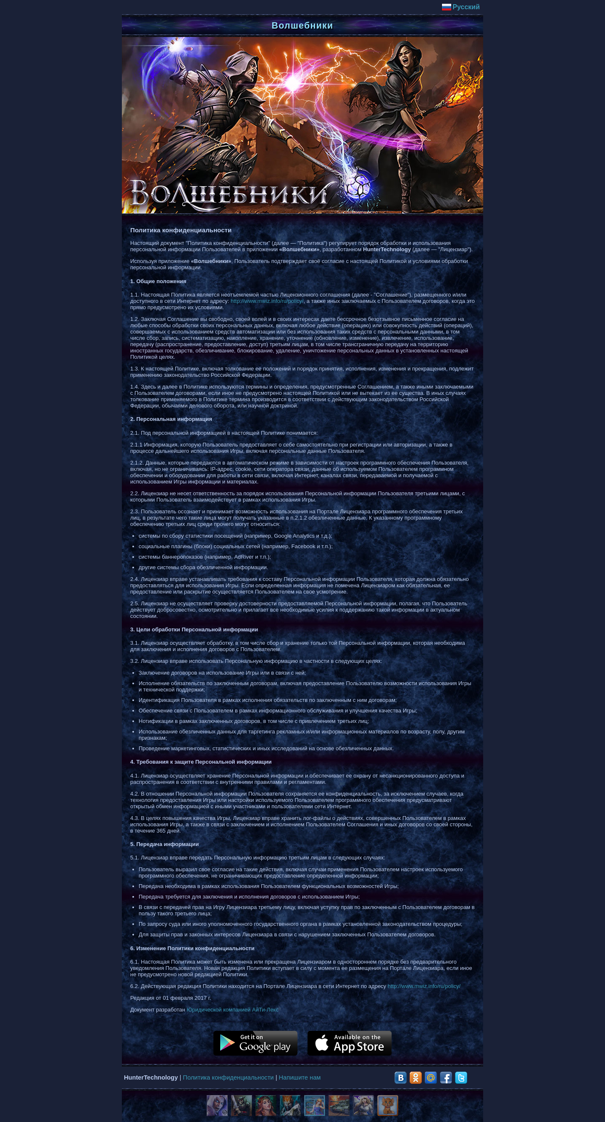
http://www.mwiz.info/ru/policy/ (267, 301)
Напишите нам (300, 1077)
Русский (461, 7)
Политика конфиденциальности (228, 1077)
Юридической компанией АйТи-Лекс (233, 1009)
